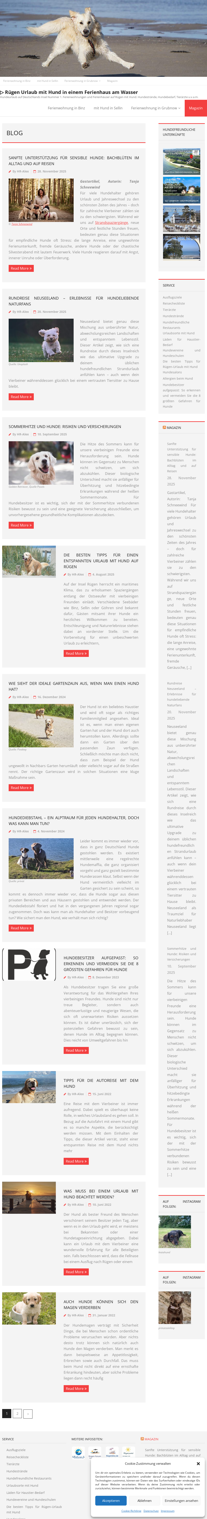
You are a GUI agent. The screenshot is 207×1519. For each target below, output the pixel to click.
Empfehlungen (73, 1507)
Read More (20, 268)
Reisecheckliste (174, 303)
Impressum (168, 1511)
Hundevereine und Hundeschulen (182, 353)
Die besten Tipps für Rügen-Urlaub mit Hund (182, 364)
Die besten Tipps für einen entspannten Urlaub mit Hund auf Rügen (101, 531)
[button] (198, 1464)
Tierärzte (169, 310)
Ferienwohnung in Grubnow (81, 81)
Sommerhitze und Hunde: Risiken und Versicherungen (65, 408)
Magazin (112, 81)
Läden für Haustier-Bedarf (182, 342)
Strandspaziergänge (111, 222)
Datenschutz (151, 1511)
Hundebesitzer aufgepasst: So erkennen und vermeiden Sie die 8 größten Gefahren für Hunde (101, 910)
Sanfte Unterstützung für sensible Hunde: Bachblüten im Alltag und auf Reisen (181, 475)
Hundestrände (173, 316)
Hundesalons (172, 372)
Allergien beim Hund (178, 378)
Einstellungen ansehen (181, 1500)
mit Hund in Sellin (47, 81)
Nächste (27, 1360)
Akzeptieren (111, 1500)
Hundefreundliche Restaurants (176, 325)
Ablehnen (144, 1500)
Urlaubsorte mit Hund (179, 333)
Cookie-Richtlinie (131, 1511)
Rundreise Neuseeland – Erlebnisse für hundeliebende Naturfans (181, 712)
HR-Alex (23, 171)
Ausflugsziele (172, 297)
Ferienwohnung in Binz (17, 81)
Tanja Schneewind (21, 224)
